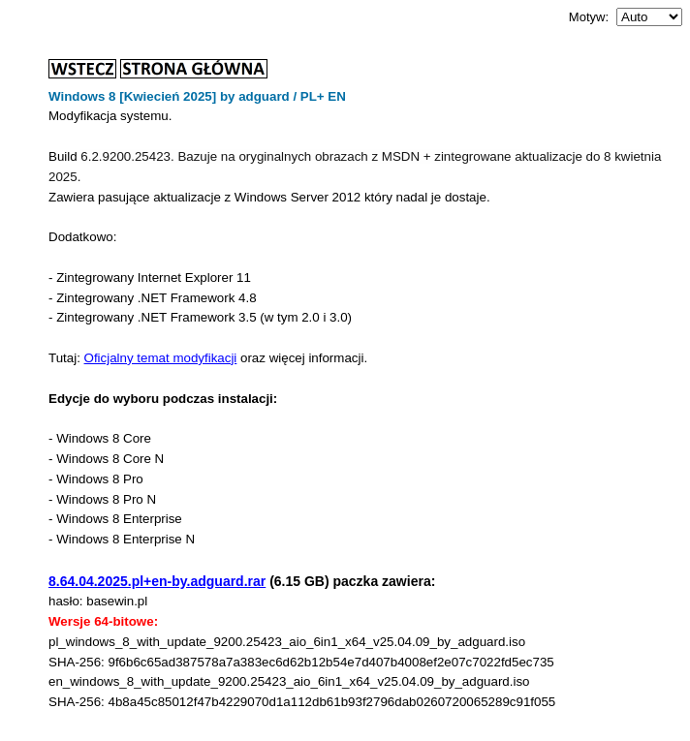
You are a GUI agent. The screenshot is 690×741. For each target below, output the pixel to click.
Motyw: (589, 17)
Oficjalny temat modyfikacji (160, 358)
